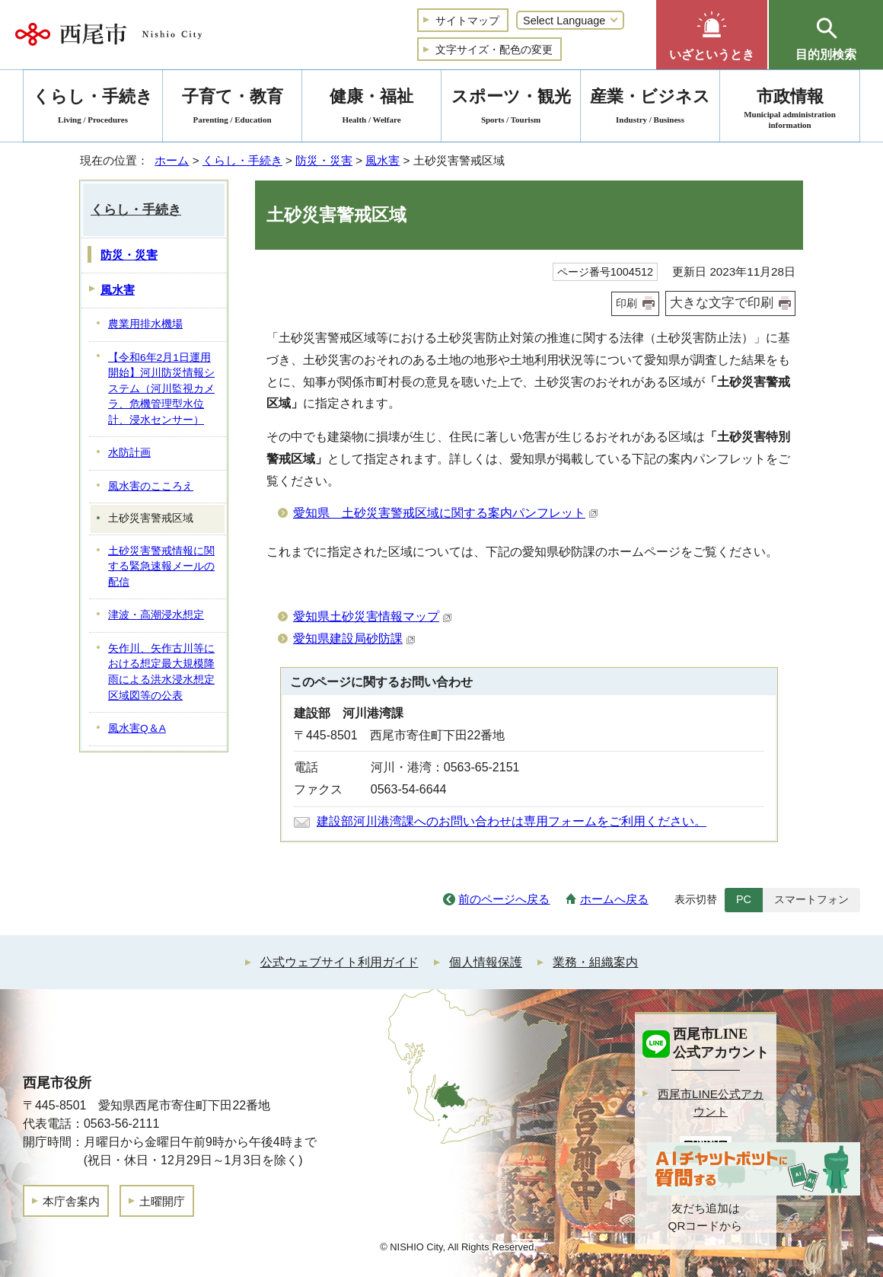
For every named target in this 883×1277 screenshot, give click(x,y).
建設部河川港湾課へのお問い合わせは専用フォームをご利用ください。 (511, 821)
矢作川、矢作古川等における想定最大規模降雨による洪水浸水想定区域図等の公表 (161, 672)
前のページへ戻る (504, 898)
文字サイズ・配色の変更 (494, 49)
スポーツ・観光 (510, 108)
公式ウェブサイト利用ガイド (339, 962)
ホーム (172, 160)
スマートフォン (811, 899)
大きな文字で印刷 (721, 302)
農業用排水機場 (145, 324)
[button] (711, 34)
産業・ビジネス (650, 108)
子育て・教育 (232, 108)
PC (743, 899)
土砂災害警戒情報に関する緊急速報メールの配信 (161, 566)
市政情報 (790, 108)
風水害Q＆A (137, 728)
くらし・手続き (242, 160)
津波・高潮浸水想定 (156, 615)
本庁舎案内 (71, 1201)
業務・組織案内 (595, 962)
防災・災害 (323, 160)
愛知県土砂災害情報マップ (372, 616)
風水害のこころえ (150, 486)
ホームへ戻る (614, 898)
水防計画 (129, 452)
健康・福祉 (371, 108)
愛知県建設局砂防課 (354, 638)
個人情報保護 (485, 962)
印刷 (626, 303)
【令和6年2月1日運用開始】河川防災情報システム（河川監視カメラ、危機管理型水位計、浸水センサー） (161, 389)
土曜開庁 (162, 1201)
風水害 (382, 160)
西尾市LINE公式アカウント (710, 1102)
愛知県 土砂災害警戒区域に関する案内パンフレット (445, 512)
